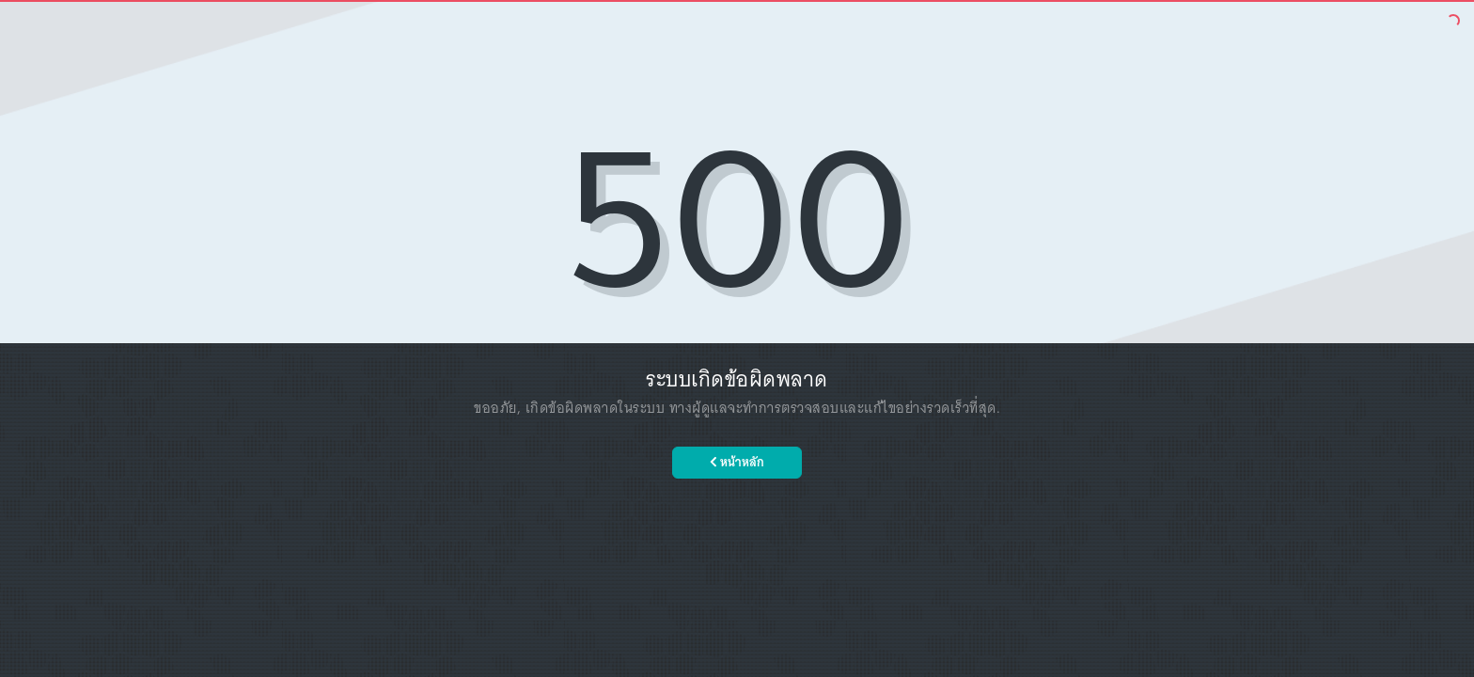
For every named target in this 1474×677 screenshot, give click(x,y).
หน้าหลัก (737, 462)
